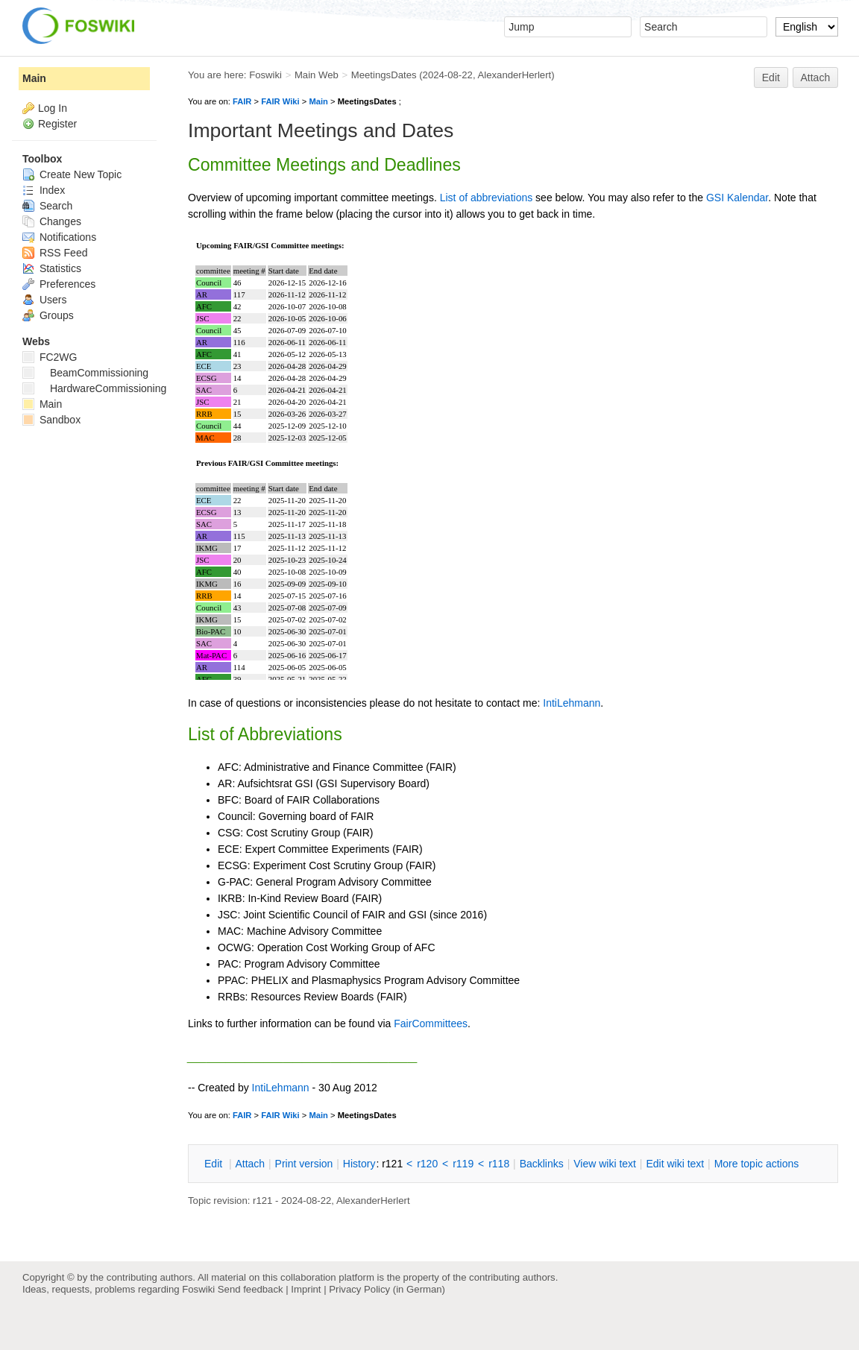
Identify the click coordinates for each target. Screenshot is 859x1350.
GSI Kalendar (737, 198)
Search (47, 206)
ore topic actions (756, 1164)
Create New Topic (72, 174)
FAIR (242, 101)
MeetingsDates (384, 75)
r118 (498, 1164)
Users (44, 300)
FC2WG (49, 357)
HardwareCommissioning (94, 388)
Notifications (59, 237)
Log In (52, 108)
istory (359, 1164)
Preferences (58, 284)
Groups (48, 315)
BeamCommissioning (85, 373)
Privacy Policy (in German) (387, 1289)
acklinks (542, 1164)
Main (318, 101)
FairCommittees (431, 1023)
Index (43, 190)
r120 (427, 1164)
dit (214, 1164)
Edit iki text (675, 1164)
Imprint (306, 1289)
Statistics (51, 268)
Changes (51, 221)
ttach (250, 1164)
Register (57, 124)
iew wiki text (604, 1164)
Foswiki (265, 75)
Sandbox (51, 420)
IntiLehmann (571, 703)
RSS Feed (54, 253)
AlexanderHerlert (514, 75)
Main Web (317, 75)
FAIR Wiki (280, 101)
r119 (463, 1164)
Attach (816, 77)
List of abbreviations (486, 198)
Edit (771, 77)
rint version (304, 1164)
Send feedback (250, 1289)
